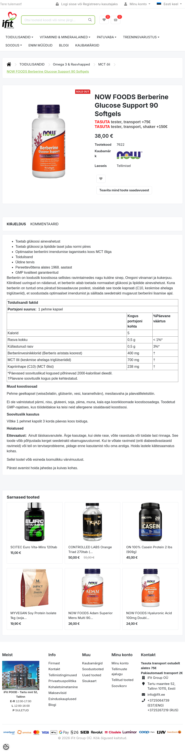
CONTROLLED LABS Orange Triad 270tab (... (90, 549)
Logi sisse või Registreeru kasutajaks (87, 4)
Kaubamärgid (87, 45)
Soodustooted (93, 669)
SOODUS (12, 45)
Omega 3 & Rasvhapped (72, 64)
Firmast (54, 663)
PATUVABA (105, 37)
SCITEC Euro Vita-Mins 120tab (33, 547)
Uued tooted (91, 675)
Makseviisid (57, 693)
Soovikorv (119, 686)
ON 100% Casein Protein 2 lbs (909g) (149, 549)
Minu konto (136, 4)
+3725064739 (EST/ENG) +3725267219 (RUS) (162, 705)
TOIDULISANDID (18, 37)
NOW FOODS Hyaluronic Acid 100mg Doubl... (149, 615)
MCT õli (104, 64)
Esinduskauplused (62, 699)
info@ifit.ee (156, 694)
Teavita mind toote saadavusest (124, 190)
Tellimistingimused (62, 675)
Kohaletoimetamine (63, 687)
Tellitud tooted (123, 680)
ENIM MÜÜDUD (40, 45)
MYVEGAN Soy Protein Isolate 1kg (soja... (33, 615)
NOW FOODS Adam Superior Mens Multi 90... (90, 615)
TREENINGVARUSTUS (140, 37)
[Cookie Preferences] (6, 747)
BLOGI (64, 45)
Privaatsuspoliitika (62, 681)
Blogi (52, 705)
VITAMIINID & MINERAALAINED (64, 37)
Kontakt (54, 669)
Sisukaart (89, 681)
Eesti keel (168, 4)
